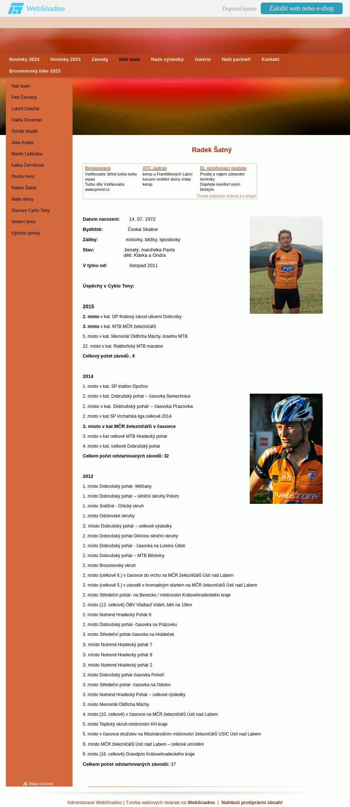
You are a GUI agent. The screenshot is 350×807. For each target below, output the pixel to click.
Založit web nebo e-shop (301, 8)
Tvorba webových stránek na (170, 802)
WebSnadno (45, 8)
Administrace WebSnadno (94, 802)
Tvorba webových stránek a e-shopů (226, 196)
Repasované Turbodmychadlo (102, 171)
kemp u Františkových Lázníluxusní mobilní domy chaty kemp (167, 179)
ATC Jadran (155, 168)
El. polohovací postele (223, 168)
